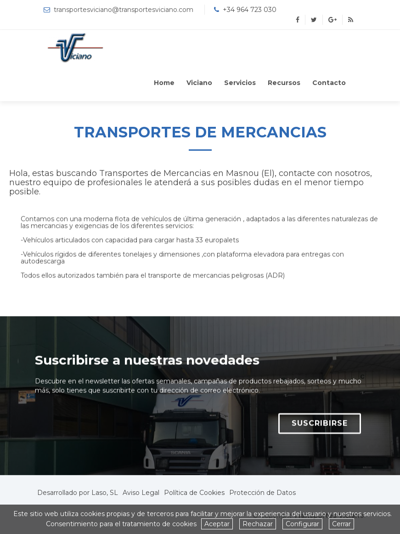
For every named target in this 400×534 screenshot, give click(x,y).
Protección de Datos (262, 493)
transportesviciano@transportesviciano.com (123, 10)
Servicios (240, 83)
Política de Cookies (194, 493)
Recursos (284, 83)
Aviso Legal (141, 493)
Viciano (199, 83)
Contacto (329, 83)
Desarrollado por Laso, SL (77, 493)
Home (164, 83)
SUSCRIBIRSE (320, 427)
